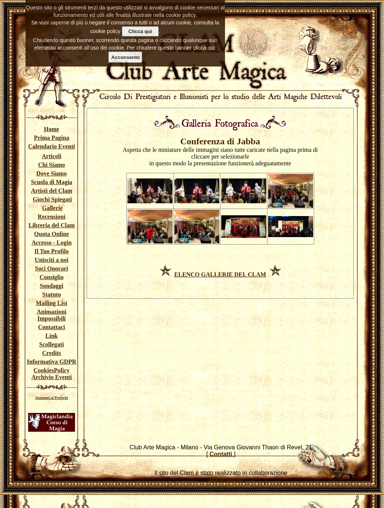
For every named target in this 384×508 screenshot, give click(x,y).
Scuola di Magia (51, 182)
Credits (51, 353)
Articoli (51, 156)
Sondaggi (51, 286)
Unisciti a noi (52, 260)
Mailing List (51, 303)
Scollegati (51, 344)
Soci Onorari (51, 268)
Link (51, 336)
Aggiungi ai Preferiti (51, 398)
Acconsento (125, 57)
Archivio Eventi (52, 377)
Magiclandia (226, 479)
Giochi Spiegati (52, 199)
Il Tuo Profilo (51, 251)
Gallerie (52, 208)
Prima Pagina (51, 138)
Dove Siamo (51, 173)
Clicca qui (140, 31)
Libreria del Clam (51, 225)
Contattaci (51, 327)
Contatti (222, 454)
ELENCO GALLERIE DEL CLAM (220, 274)
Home (51, 129)
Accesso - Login (52, 242)
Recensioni (52, 216)
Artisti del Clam (51, 190)
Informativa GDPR (51, 361)
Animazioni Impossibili (51, 315)
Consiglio (51, 277)
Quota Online (51, 234)
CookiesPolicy (52, 370)
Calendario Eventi (51, 146)
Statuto (51, 294)
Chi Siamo (51, 165)
